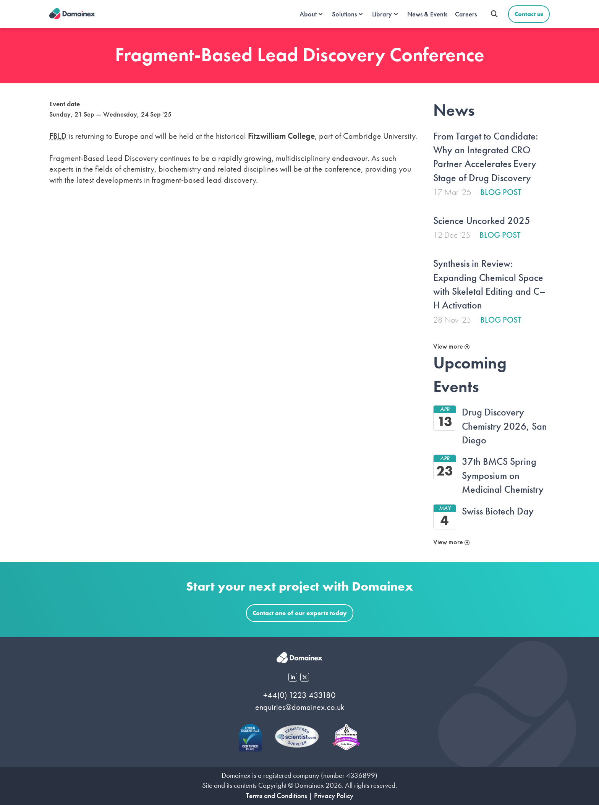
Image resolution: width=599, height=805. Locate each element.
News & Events (427, 14)
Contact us (529, 14)
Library (382, 14)
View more (451, 346)
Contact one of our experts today (300, 613)
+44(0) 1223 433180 (299, 695)
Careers (466, 14)
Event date (64, 103)
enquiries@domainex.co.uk (299, 706)
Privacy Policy (333, 795)
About (308, 14)
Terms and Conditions (276, 795)
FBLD (57, 135)
